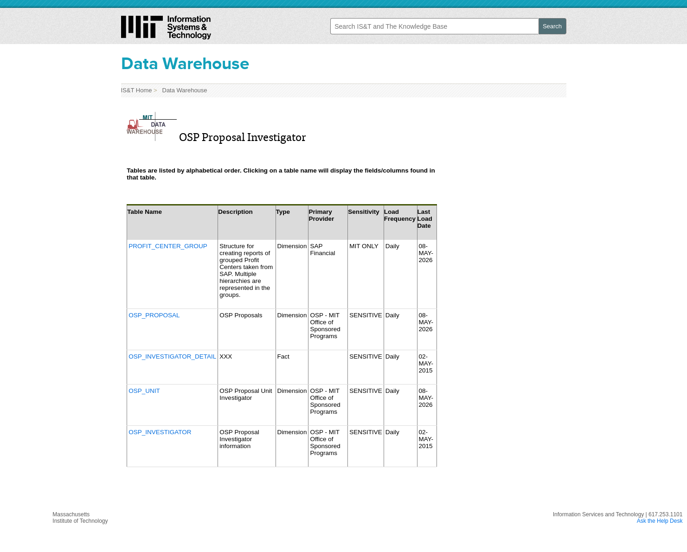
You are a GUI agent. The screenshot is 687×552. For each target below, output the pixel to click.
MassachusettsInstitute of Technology (80, 517)
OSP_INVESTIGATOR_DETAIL (172, 356)
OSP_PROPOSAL (154, 315)
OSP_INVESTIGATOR (159, 432)
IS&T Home (136, 90)
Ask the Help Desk (660, 521)
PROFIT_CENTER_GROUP (167, 246)
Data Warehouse (183, 90)
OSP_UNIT (144, 390)
